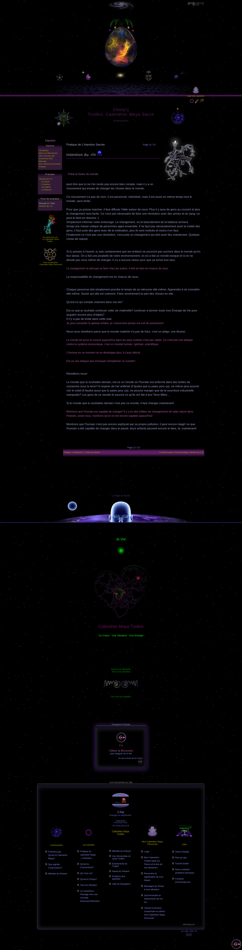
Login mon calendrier (195, 96)
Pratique (42, 167)
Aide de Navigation (121, 884)
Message (43, 161)
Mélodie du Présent (57, 873)
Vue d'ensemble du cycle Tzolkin (121, 857)
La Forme (46, 182)
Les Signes (46, 187)
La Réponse (47, 190)
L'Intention (46, 184)
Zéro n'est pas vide (47, 156)
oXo (189, 924)
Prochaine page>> (181, 452)
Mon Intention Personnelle (50, 164)
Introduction (44, 150)
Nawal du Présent (120, 871)
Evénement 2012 (46, 158)
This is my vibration (121, 671)
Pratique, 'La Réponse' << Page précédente (82, 452)
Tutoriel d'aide (182, 863)
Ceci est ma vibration (121, 696)
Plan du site (181, 857)
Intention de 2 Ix (45, 179)
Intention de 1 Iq (45, 206)
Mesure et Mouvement (48, 153)
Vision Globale (182, 851)
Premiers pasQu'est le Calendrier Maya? (57, 855)
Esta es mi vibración (121, 669)
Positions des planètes (118, 877)
